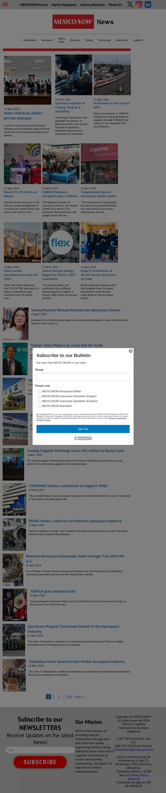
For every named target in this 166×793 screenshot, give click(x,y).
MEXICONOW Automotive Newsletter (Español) (70, 401)
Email (39, 370)
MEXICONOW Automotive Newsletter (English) (69, 396)
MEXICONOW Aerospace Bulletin (61, 391)
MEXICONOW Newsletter (57, 406)
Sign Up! (83, 429)
